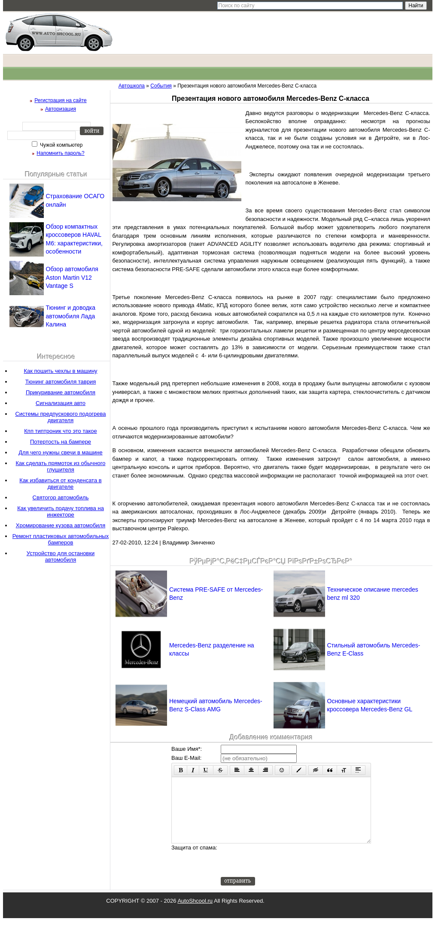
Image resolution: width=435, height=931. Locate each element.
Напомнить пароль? (60, 153)
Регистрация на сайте (60, 100)
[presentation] (286, 873)
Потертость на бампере (60, 441)
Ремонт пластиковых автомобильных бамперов (60, 539)
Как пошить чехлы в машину (60, 371)
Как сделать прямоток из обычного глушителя (61, 466)
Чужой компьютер (61, 145)
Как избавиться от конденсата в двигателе (60, 483)
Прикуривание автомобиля (60, 392)
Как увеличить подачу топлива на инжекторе (60, 511)
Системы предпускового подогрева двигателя (60, 417)
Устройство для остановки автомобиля (60, 556)
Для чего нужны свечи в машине (60, 452)
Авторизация (60, 109)
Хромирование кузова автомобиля (60, 525)
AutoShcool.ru (195, 913)
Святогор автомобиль (61, 497)
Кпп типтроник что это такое (60, 431)
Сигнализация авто (60, 403)
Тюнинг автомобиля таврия (60, 381)
